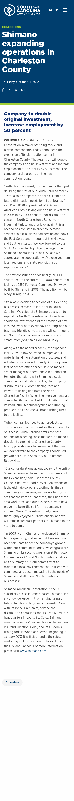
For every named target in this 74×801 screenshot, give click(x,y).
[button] (65, 10)
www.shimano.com (33, 651)
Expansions (11, 27)
